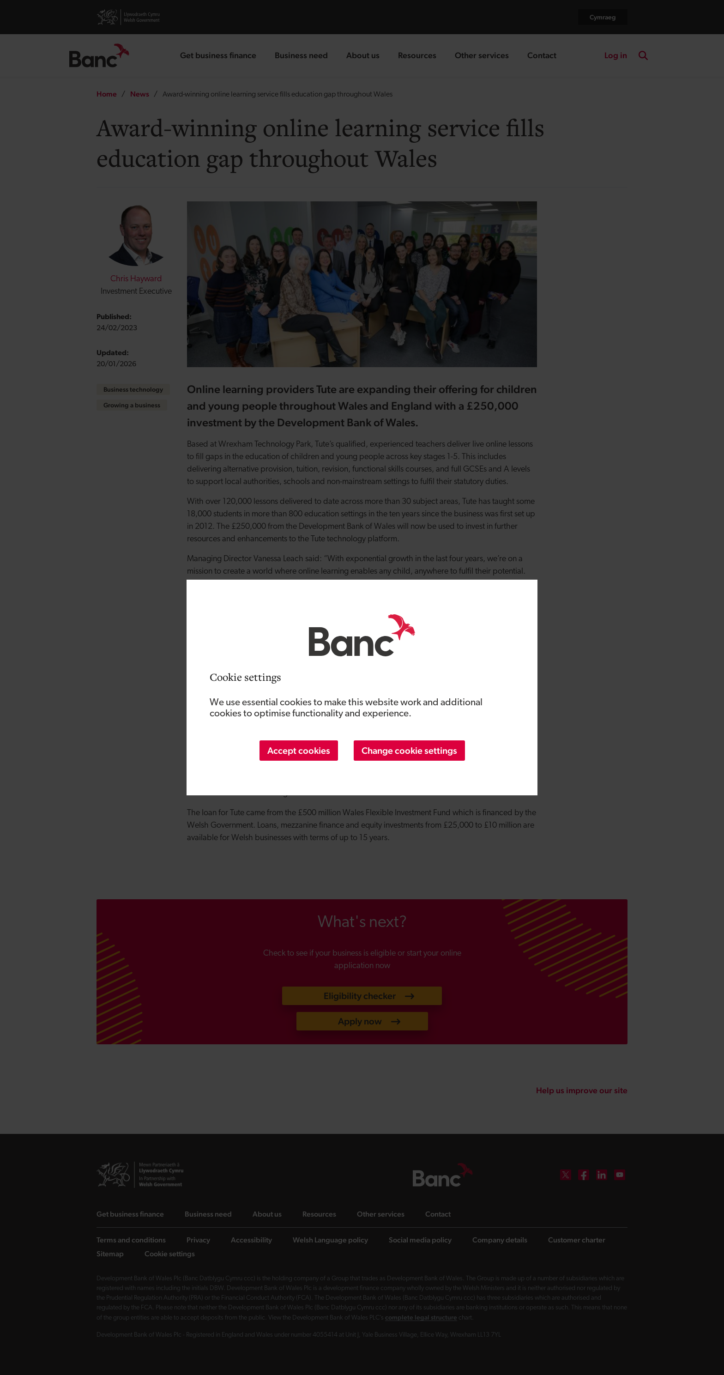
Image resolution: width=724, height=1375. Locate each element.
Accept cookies (298, 750)
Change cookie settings (409, 750)
